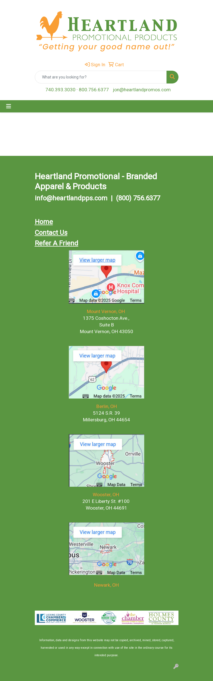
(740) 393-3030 (107, 591)
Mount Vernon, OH (106, 311)
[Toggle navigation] (8, 106)
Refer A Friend (56, 243)
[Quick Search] (101, 77)
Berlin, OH (106, 406)
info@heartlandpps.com (71, 198)
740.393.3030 (60, 89)
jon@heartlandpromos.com (142, 89)
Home (44, 222)
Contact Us (51, 233)
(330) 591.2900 (105, 426)
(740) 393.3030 (106, 338)
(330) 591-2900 (106, 514)
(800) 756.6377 (138, 198)
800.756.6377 (94, 89)
